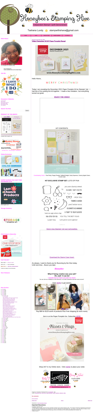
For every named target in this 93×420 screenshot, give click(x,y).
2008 (3, 342)
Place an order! (11, 262)
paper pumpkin (49, 393)
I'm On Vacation (5, 296)
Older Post (90, 400)
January (4, 328)
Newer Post (34, 400)
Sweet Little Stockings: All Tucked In (8, 300)
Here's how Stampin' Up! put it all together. (62, 229)
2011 (3, 339)
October (4, 319)
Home (62, 400)
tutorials (57, 393)
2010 (3, 340)
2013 (3, 337)
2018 (3, 331)
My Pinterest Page (4, 103)
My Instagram (3, 105)
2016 (3, 333)
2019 (3, 330)
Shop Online (3, 101)
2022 (3, 293)
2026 (3, 289)
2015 (3, 334)
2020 (3, 329)
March (4, 326)
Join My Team (3, 100)
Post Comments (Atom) (42, 403)
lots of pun (44, 393)
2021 (3, 294)
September (5, 320)
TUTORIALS (67, 35)
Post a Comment (35, 398)
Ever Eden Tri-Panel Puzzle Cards (8, 302)
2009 (3, 341)
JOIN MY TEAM (46, 35)
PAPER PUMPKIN (57, 35)
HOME (25, 35)
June (4, 323)
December (5, 295)
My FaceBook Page (4, 104)
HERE (58, 283)
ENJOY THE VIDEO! (62, 97)
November (5, 318)
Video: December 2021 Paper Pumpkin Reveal (48, 41)
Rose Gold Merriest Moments (7, 316)
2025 (3, 290)
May (4, 324)
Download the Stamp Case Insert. (62, 257)
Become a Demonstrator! (13, 266)
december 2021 (38, 393)
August (4, 321)
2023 (3, 292)
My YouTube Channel (5, 102)
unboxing (61, 393)
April (4, 325)
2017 (3, 332)
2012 (3, 338)
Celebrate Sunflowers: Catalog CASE (9, 298)
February (4, 327)
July (4, 322)
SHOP (36, 35)
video (64, 393)
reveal (54, 393)
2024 (3, 291)
